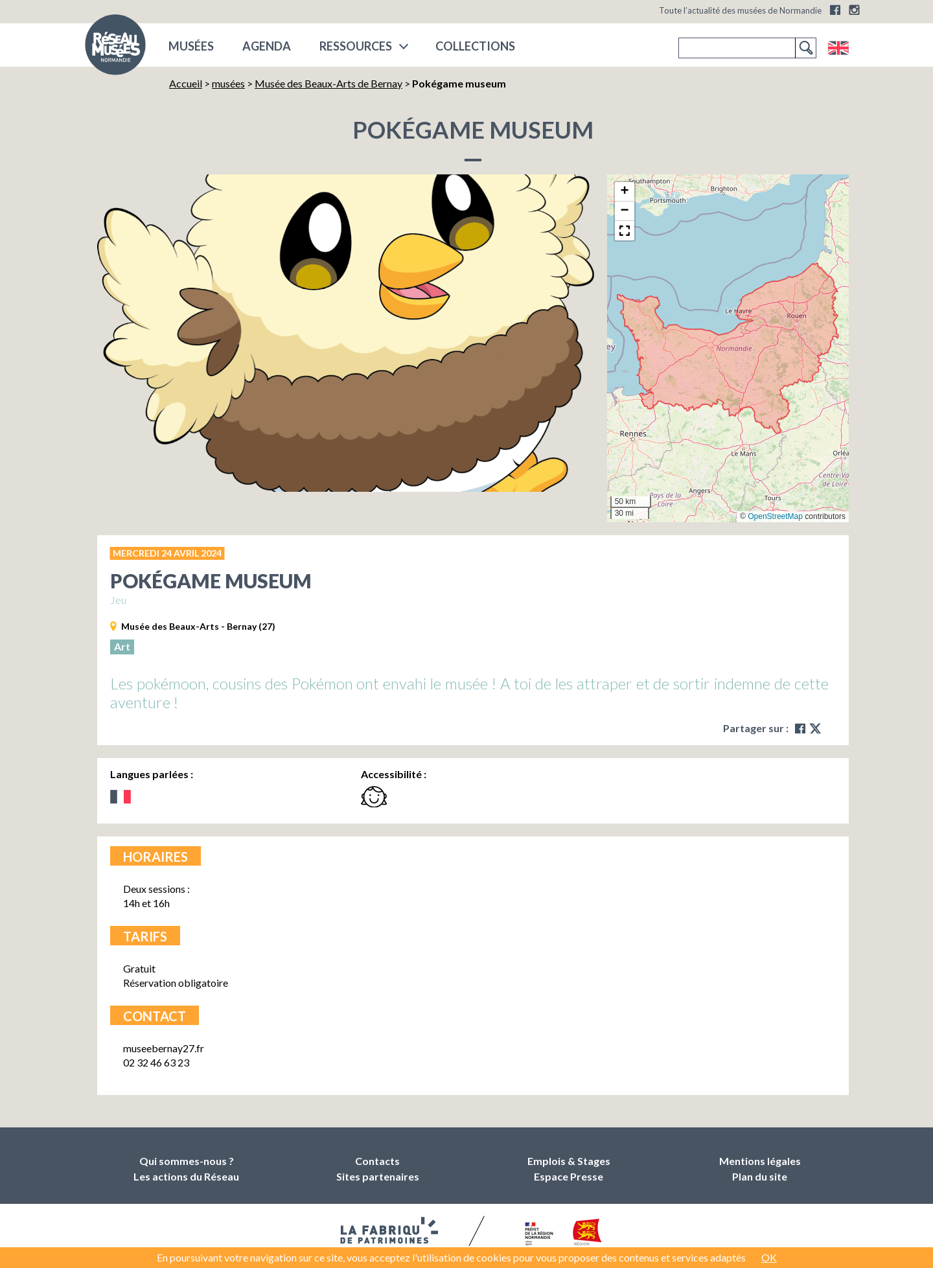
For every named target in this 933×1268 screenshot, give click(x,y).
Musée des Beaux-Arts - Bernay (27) (198, 626)
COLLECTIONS (475, 46)
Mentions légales (760, 1161)
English (838, 48)
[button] (624, 192)
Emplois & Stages (568, 1161)
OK (769, 1257)
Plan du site (759, 1176)
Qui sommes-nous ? (186, 1161)
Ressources (355, 46)
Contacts (377, 1161)
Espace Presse (568, 1176)
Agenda (266, 46)
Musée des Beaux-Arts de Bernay (328, 83)
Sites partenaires (377, 1176)
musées (191, 46)
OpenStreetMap (775, 516)
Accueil (185, 83)
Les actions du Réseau (186, 1176)
